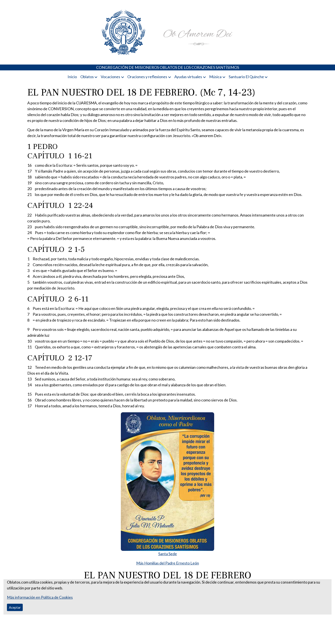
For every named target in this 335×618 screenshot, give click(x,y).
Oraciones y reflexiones (147, 76)
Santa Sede (167, 553)
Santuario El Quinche (246, 76)
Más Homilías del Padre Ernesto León (167, 563)
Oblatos (87, 76)
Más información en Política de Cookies (40, 597)
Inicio (72, 76)
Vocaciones (110, 76)
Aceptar (15, 607)
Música (215, 76)
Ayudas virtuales (188, 76)
